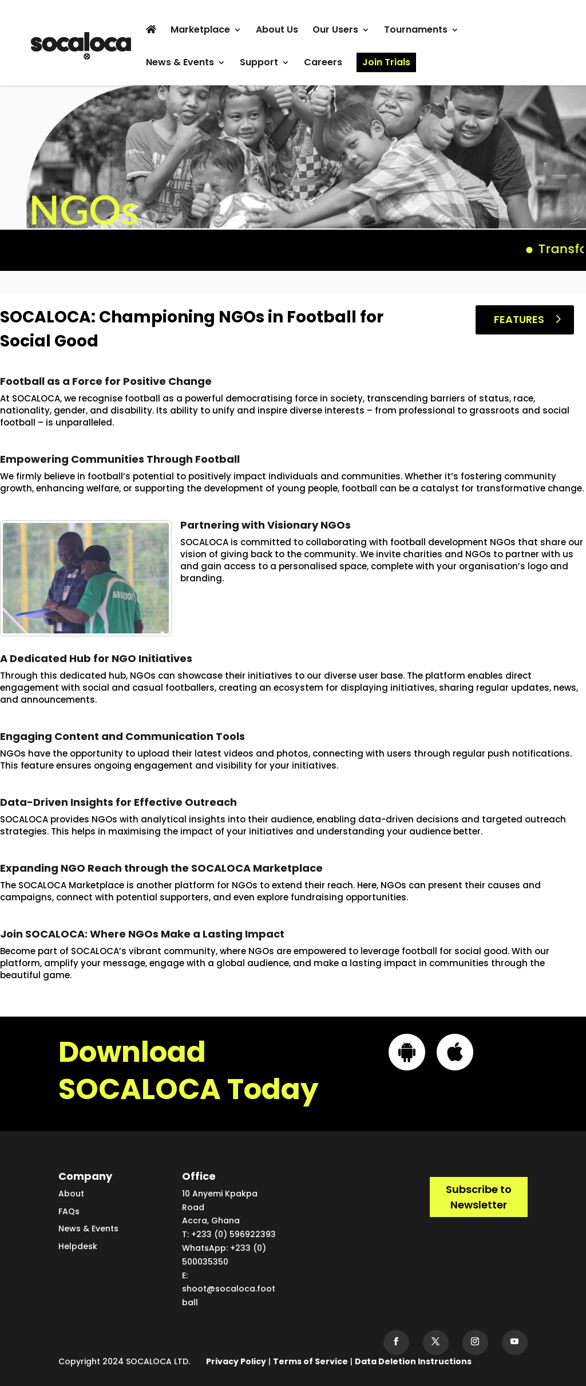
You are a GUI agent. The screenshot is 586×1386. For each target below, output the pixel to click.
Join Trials (386, 62)
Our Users (335, 31)
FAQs (69, 1211)
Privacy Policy (236, 1361)
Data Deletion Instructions (413, 1361)
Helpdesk (77, 1246)
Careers (323, 63)
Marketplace (200, 31)
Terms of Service (310, 1361)
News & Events (180, 63)
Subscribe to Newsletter (479, 1197)
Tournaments (416, 31)
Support (259, 63)
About (71, 1193)
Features (519, 319)
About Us (277, 31)
